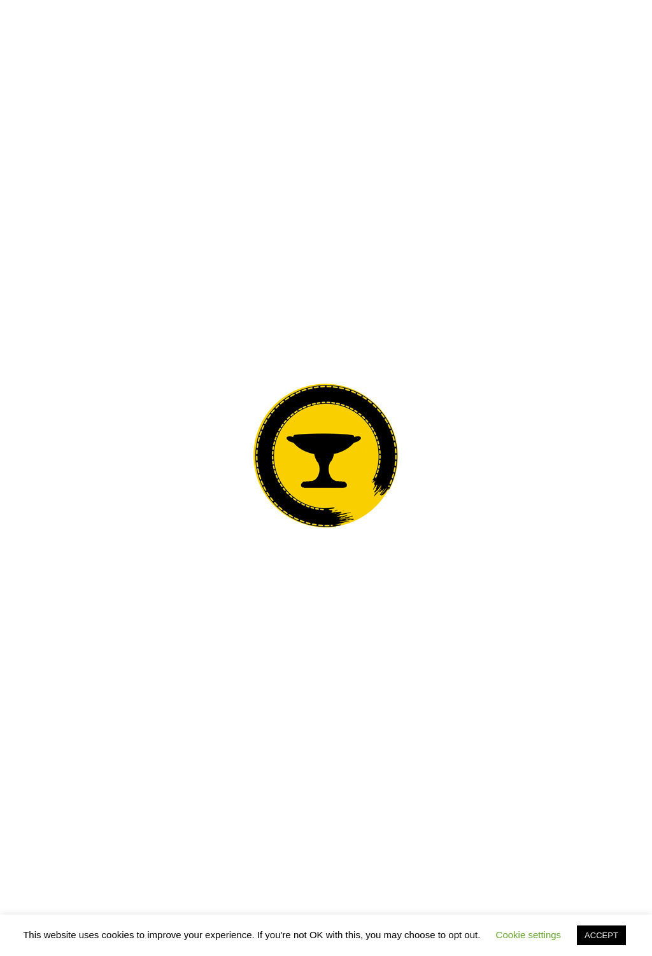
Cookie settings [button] (529, 934)
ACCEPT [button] (601, 935)
